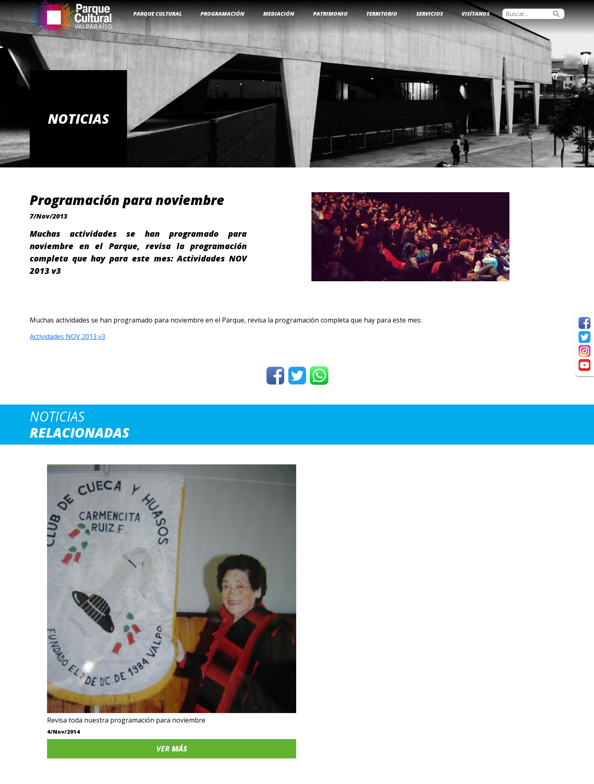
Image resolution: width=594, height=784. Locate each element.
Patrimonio (330, 13)
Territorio (381, 13)
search (556, 14)
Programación (222, 13)
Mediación (278, 13)
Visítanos (476, 13)
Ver (93, 634)
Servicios (429, 13)
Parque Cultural (157, 13)
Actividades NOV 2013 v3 (67, 336)
